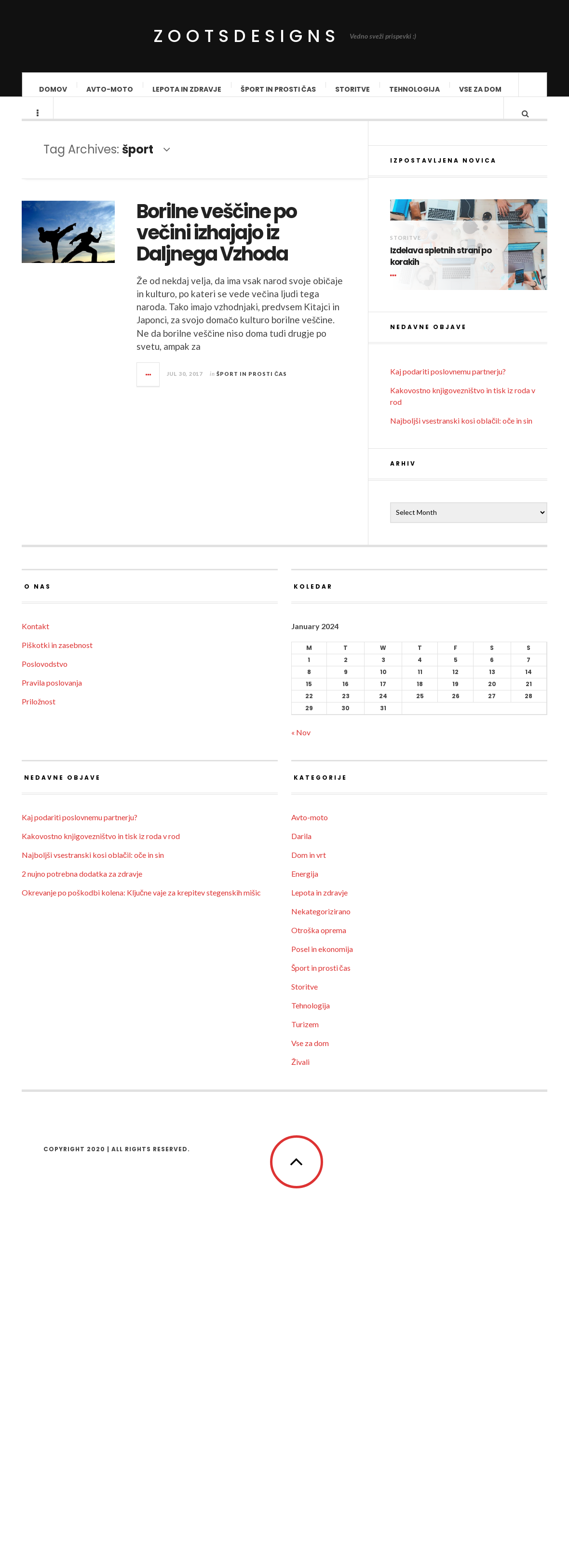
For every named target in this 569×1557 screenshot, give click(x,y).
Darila (301, 1144)
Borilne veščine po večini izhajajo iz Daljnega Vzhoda (248, 241)
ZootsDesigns (246, 36)
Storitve (352, 89)
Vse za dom (480, 89)
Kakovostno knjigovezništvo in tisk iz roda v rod (101, 1144)
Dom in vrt (308, 1163)
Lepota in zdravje (186, 89)
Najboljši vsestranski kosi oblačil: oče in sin (461, 728)
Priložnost (38, 1009)
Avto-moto (109, 89)
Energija (304, 1181)
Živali (300, 1370)
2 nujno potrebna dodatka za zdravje (82, 1181)
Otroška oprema (318, 1238)
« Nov (301, 1040)
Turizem (305, 1332)
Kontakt (35, 934)
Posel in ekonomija (322, 1257)
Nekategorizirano (321, 1219)
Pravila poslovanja (52, 990)
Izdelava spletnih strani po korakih (440, 564)
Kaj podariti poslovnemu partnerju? (448, 679)
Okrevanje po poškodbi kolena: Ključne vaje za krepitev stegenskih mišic (141, 1200)
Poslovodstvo (45, 972)
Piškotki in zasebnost (57, 953)
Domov (53, 89)
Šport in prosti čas (278, 89)
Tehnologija (414, 89)
